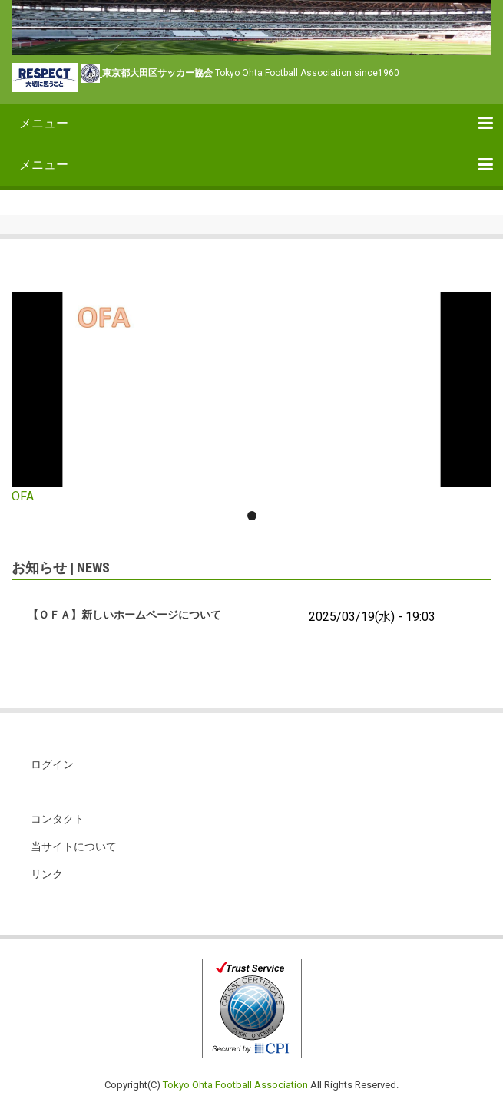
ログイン (52, 764)
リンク (47, 874)
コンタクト (57, 819)
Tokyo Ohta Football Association (235, 1085)
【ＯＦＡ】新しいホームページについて (124, 615)
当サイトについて (74, 846)
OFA (23, 496)
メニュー (43, 123)
